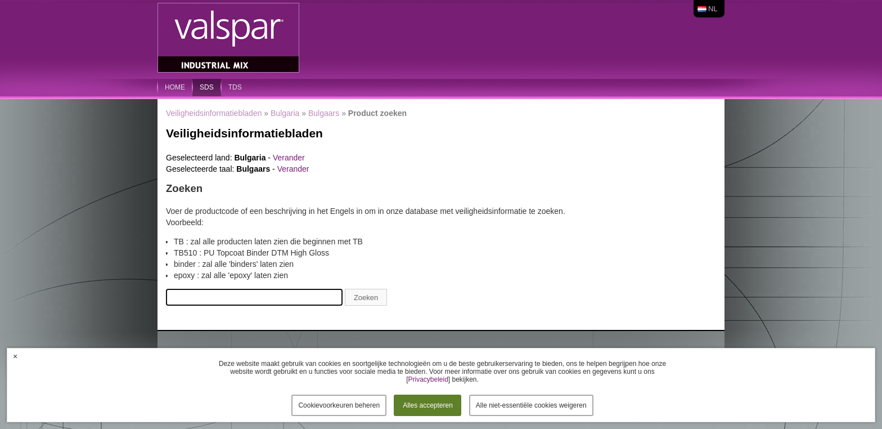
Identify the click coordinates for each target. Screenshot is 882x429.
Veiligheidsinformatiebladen (214, 113)
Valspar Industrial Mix (230, 38)
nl (713, 9)
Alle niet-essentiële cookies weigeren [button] (531, 405)
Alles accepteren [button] (428, 405)
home (175, 87)
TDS (235, 87)
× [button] (15, 356)
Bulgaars (323, 113)
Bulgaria (285, 113)
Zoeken (366, 297)
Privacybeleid (428, 379)
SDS (207, 87)
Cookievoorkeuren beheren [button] (339, 405)
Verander (289, 157)
